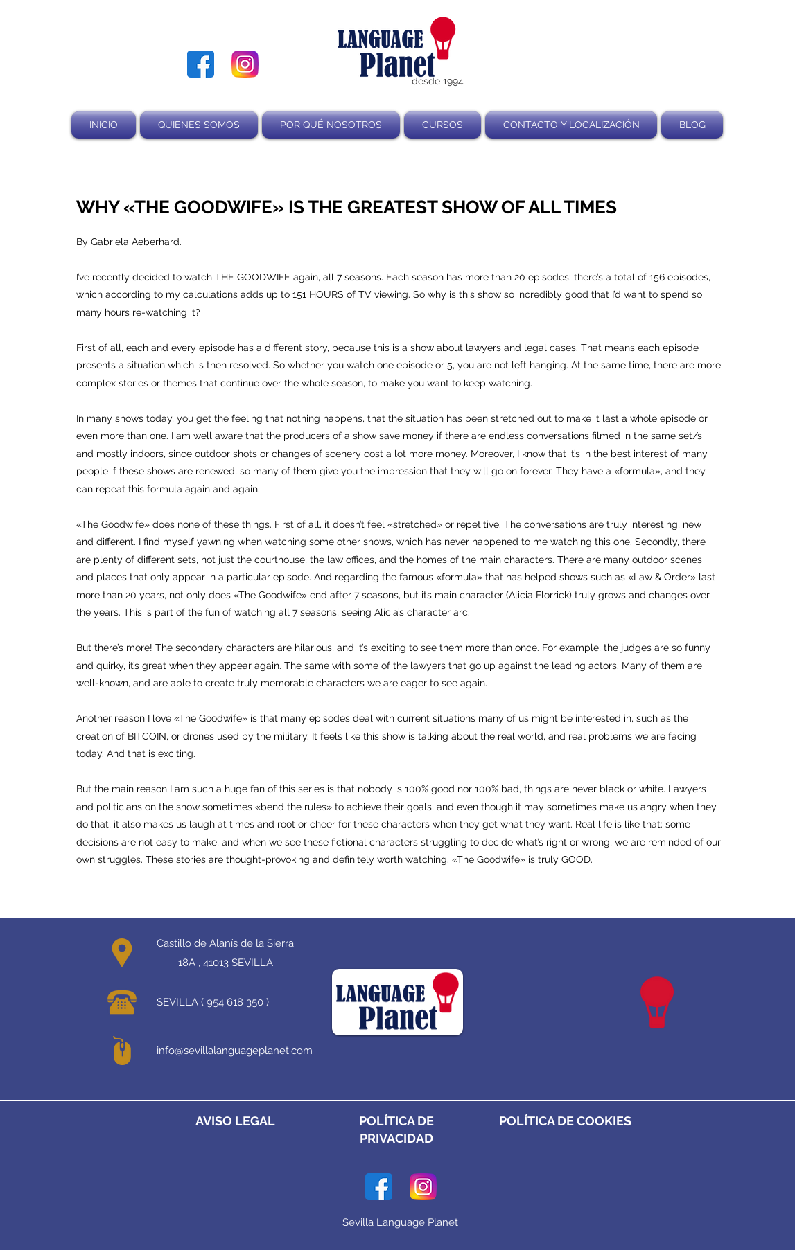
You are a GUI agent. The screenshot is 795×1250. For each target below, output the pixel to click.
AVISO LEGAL (235, 1121)
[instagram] (245, 64)
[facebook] (200, 64)
